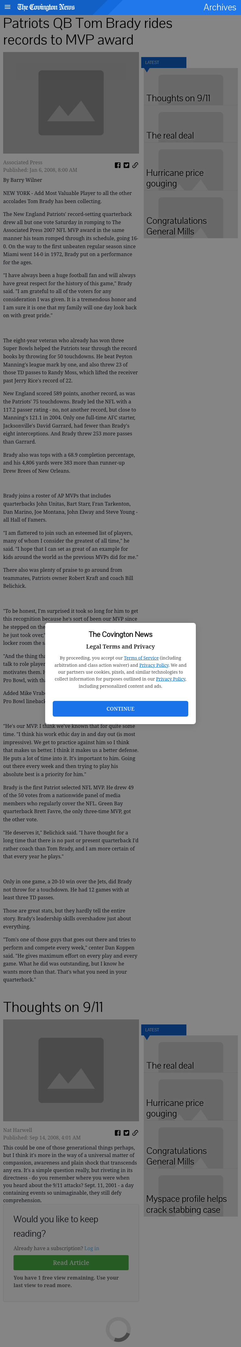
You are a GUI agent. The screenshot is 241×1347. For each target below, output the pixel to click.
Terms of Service (141, 658)
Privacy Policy (154, 665)
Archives (220, 7)
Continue (120, 708)
